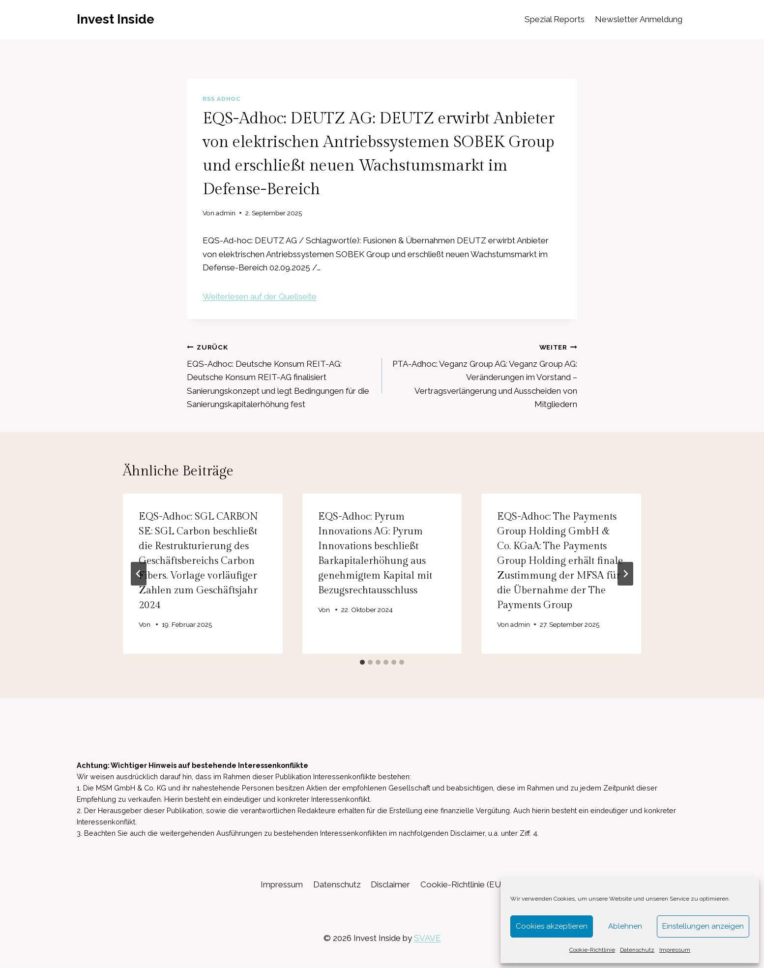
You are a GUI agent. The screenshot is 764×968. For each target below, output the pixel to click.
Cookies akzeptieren (552, 926)
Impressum (674, 949)
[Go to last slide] (139, 574)
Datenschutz (637, 949)
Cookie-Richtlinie (592, 949)
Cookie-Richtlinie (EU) (461, 884)
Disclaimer (390, 884)
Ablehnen (625, 926)
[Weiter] (625, 574)
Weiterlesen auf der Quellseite (260, 296)
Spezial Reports (555, 19)
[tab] (362, 662)
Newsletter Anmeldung (638, 19)
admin (225, 213)
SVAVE (427, 938)
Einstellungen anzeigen (703, 926)
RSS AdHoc (221, 98)
